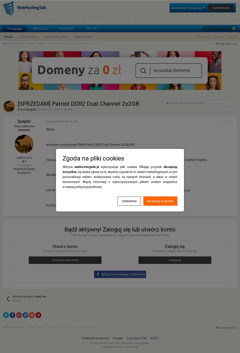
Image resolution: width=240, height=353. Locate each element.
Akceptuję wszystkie (160, 201)
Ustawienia (129, 201)
